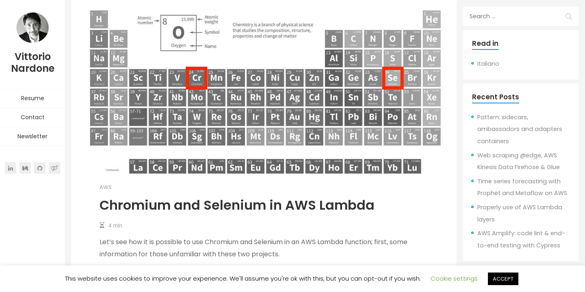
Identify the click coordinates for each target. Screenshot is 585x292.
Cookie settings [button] (454, 278)
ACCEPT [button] (503, 279)
